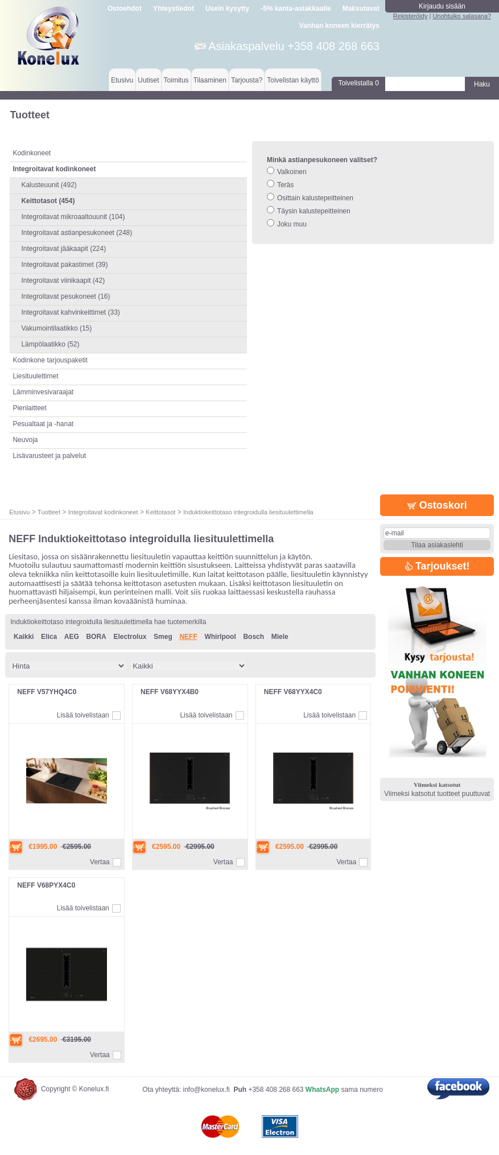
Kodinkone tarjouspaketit (50, 360)
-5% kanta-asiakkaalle (296, 9)
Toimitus (176, 80)
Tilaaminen (209, 80)
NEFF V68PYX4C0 (46, 885)
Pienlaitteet (29, 408)
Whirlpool (220, 637)
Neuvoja (25, 440)
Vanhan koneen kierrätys (339, 26)
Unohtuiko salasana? (461, 16)
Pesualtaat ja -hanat (43, 424)
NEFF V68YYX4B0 (170, 692)
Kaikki (24, 637)
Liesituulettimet (35, 376)
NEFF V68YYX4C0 (293, 692)
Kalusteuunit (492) (48, 185)
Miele (279, 637)
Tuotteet (49, 512)
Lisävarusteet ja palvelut (49, 456)
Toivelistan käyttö (293, 80)
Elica (49, 637)
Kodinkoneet (32, 153)
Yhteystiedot (173, 9)
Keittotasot (160, 512)
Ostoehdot (125, 9)
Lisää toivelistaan (83, 715)
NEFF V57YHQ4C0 (46, 692)
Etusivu (122, 80)
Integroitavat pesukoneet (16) (65, 296)
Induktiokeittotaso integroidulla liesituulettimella (248, 512)
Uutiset (148, 80)
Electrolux (129, 637)
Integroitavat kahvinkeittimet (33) (70, 312)
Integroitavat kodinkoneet (103, 512)
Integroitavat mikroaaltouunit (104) (73, 217)
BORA (96, 637)
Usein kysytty (227, 9)
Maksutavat (361, 9)
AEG (71, 637)
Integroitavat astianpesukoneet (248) (76, 233)
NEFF (188, 637)
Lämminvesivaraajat (43, 392)
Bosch (253, 637)
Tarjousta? (246, 80)
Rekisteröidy (410, 16)
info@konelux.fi (206, 1090)
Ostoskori (437, 505)
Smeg (163, 637)
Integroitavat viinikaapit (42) (63, 280)
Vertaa (100, 862)
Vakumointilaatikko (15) (56, 328)
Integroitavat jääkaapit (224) (63, 249)
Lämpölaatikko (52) (50, 344)
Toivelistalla (358, 83)
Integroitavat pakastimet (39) (64, 265)
